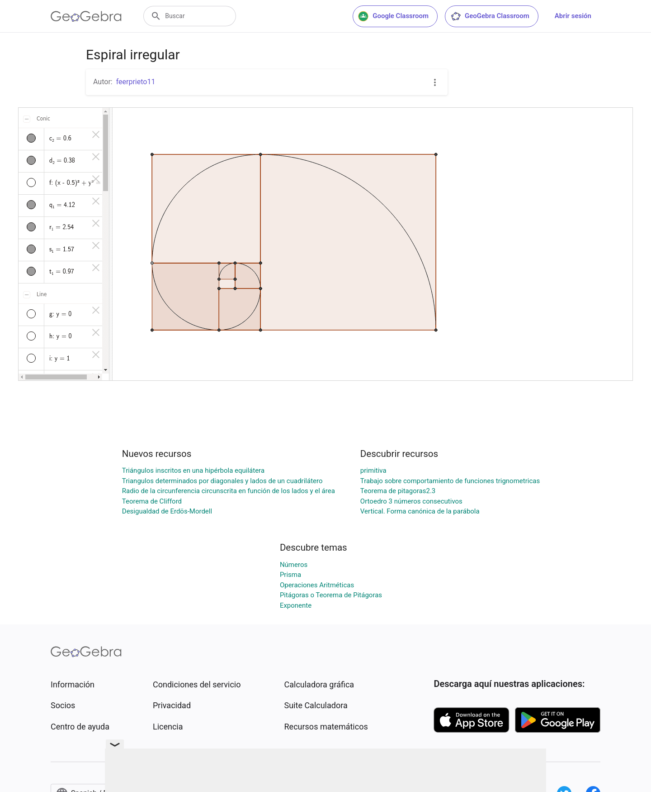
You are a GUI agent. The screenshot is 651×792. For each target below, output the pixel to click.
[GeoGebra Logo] (86, 16)
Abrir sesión (573, 16)
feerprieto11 (136, 81)
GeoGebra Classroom (489, 16)
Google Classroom (393, 16)
